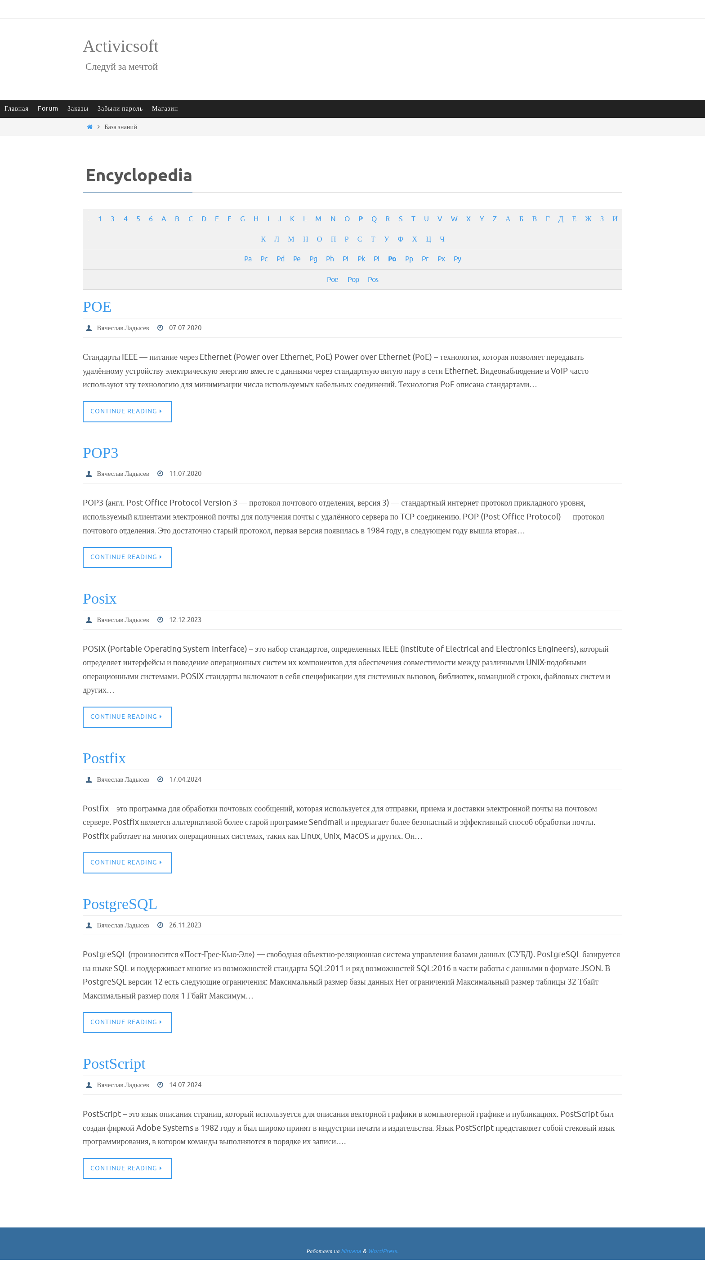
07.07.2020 (192, 327)
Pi (345, 259)
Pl (376, 259)
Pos (373, 279)
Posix (100, 599)
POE (97, 306)
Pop (353, 279)
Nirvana (351, 1255)
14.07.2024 (192, 1087)
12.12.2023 (192, 620)
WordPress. (383, 1255)
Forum (48, 108)
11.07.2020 (192, 474)
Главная (16, 108)
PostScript (114, 1066)
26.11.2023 (192, 927)
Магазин (165, 108)
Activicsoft (121, 45)
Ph (330, 259)
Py (457, 259)
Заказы (78, 108)
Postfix (104, 760)
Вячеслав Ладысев (125, 327)
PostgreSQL (120, 906)
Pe (296, 259)
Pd (280, 259)
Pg (313, 259)
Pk (361, 259)
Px (441, 259)
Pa (247, 259)
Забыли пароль (120, 108)
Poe (332, 279)
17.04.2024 (192, 780)
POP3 (100, 453)
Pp (409, 259)
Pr (425, 259)
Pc (263, 259)
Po (392, 259)
